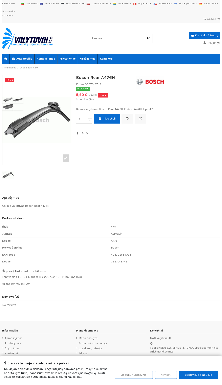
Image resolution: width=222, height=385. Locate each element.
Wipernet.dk (142, 3)
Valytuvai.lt (29, 3)
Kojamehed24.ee (73, 3)
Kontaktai (11, 353)
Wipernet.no (163, 3)
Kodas (80, 84)
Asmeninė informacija (93, 343)
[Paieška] (148, 38)
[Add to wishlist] (127, 119)
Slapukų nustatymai (133, 375)
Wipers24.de (208, 3)
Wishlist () (211, 19)
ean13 (6, 283)
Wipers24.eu (49, 3)
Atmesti (166, 375)
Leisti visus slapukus (198, 375)
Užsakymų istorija (90, 348)
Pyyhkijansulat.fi (185, 3)
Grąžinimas (12, 348)
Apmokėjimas (14, 338)
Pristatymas (9, 3)
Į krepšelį (107, 118)
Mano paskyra (88, 338)
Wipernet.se (122, 3)
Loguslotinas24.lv (99, 3)
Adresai (83, 353)
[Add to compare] (140, 119)
